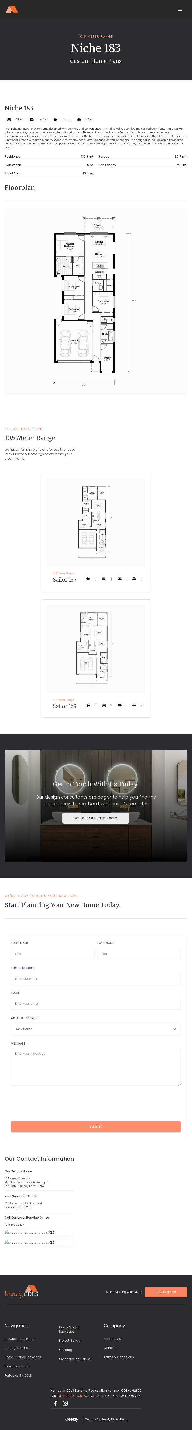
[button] (180, 9)
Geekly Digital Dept (114, 1419)
